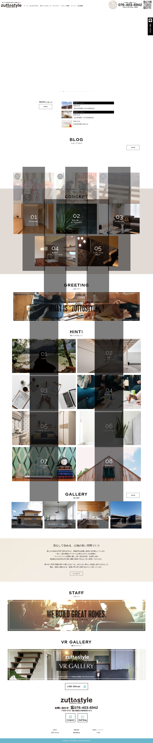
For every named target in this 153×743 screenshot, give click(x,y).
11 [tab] (90, 91)
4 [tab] (69, 91)
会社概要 (80, 6)
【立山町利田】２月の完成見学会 (83, 117)
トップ (26, 6)
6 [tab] (75, 91)
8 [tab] (81, 91)
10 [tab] (87, 91)
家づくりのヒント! (46, 6)
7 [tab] (78, 91)
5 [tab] (72, 91)
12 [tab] (93, 91)
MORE (46, 106)
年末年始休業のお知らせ (80, 124)
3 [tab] (66, 91)
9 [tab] (84, 91)
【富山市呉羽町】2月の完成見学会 (83, 108)
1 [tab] (60, 91)
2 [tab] (63, 91)
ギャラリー (56, 6)
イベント (73, 6)
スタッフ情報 (65, 6)
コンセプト (76, 573)
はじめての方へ (34, 6)
